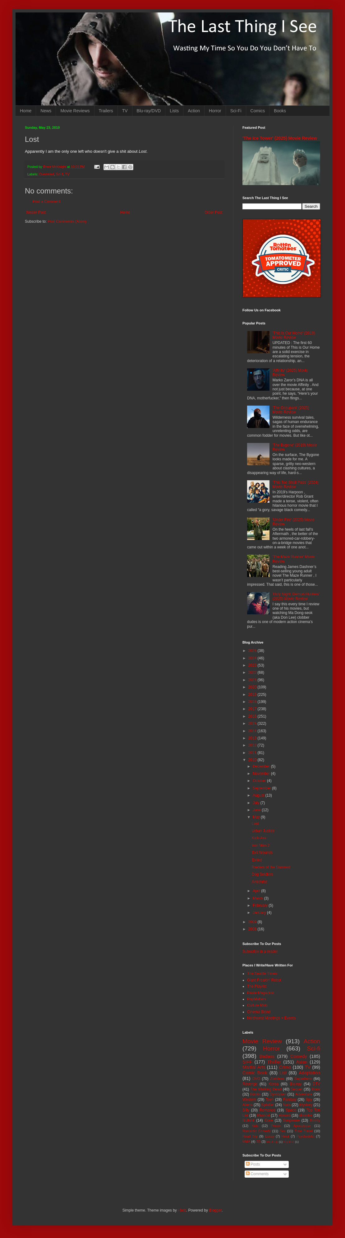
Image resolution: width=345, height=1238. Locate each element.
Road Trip (250, 1136)
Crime (285, 1067)
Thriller (274, 1061)
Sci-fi (59, 174)
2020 (253, 687)
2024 (253, 658)
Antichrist (259, 882)
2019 (253, 694)
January (260, 912)
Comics (258, 110)
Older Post (213, 212)
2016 (253, 716)
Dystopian (278, 1094)
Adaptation (309, 1072)
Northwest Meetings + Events (271, 1018)
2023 (253, 665)
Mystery (305, 1105)
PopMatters (256, 999)
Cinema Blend (258, 1012)
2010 (253, 760)
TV (125, 110)
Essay (269, 1136)
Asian (301, 1061)
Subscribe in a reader (260, 951)
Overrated (46, 174)
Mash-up (272, 1141)
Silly (245, 1110)
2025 (253, 651)
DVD (256, 1079)
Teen (270, 1099)
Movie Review (262, 1041)
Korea (273, 1084)
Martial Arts (253, 1067)
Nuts (287, 1105)
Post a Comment (46, 201)
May (257, 817)
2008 (253, 929)
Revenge (249, 1084)
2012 (253, 745)
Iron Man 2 (260, 845)
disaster (305, 1115)
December (262, 766)
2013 (253, 738)
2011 (253, 753)
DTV (316, 1084)
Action (194, 110)
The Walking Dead (266, 1089)
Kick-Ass (259, 838)
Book (316, 1089)
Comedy (298, 1056)
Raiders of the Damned (271, 867)
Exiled (257, 860)
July (256, 803)
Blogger (215, 1210)
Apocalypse (302, 1126)
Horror (215, 110)
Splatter (267, 1105)
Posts (253, 1164)
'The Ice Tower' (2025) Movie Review (279, 138)
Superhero (303, 1079)
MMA (246, 1141)
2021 (253, 680)
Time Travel (304, 1131)
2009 (253, 922)
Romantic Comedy (256, 1131)
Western (249, 1099)
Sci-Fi (236, 110)
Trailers (106, 110)
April (257, 891)
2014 (253, 731)
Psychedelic (306, 1136)
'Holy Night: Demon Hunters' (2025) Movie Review (296, 596)
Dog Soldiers (262, 874)
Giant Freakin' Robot (264, 980)
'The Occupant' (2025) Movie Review (291, 410)
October (260, 781)
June (257, 810)
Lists (174, 110)
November (262, 773)
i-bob (182, 1210)
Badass (267, 1056)
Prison (276, 1126)
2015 (253, 723)
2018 (253, 702)
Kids (255, 1126)
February (261, 905)
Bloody (315, 1120)
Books (280, 110)
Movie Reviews (75, 110)
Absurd (284, 1115)
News (45, 110)
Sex (283, 1131)
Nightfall (288, 1141)
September (262, 788)
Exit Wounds (262, 852)
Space (291, 1110)
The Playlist (256, 986)
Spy (309, 1099)
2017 (253, 709)
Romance (267, 1110)
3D (258, 1141)
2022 (253, 672)
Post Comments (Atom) (67, 221)
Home (25, 110)
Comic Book (254, 1072)
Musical (263, 1115)
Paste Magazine (260, 993)
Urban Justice (263, 831)
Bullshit (248, 1120)
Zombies (277, 1079)
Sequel (296, 1089)
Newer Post (36, 212)
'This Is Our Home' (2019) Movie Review (294, 335)
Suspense (291, 1120)
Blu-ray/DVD (149, 110)
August (259, 795)
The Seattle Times (262, 973)
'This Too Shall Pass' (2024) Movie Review (296, 484)
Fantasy (290, 1099)
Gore (268, 1120)
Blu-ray (295, 1084)
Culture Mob (257, 1005)
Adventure (303, 1094)
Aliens (247, 1105)
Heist (285, 1136)
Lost (255, 823)
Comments (257, 1174)
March (258, 898)
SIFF (247, 1061)
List (283, 1072)
